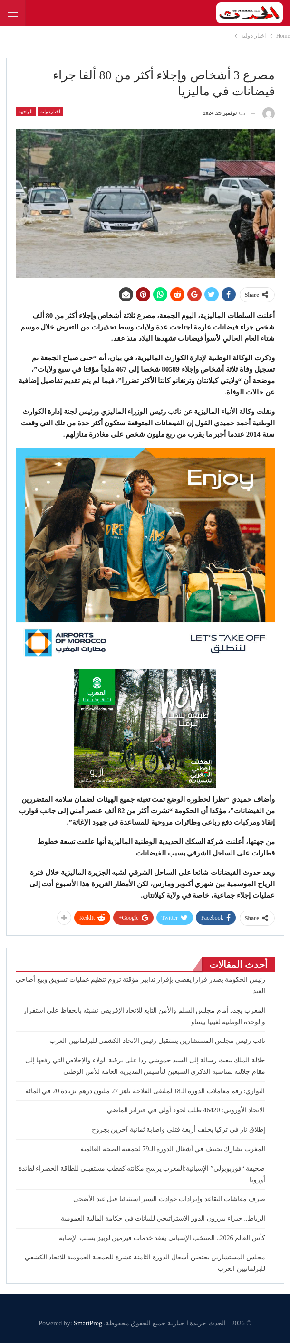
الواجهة (26, 111)
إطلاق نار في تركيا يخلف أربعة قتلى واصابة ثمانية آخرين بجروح (178, 1129)
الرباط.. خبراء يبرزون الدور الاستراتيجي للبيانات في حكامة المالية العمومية (163, 1218)
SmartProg (88, 1323)
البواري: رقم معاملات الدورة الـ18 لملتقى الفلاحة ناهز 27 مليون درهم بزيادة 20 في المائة (145, 1091)
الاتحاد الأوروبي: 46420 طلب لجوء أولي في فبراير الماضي (184, 1110)
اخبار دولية (50, 111)
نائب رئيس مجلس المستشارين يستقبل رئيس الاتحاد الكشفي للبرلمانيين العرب (157, 1040)
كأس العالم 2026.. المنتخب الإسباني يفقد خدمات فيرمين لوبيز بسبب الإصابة (162, 1237)
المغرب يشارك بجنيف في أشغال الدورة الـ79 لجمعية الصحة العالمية (172, 1149)
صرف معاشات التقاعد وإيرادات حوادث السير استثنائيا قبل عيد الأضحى (169, 1198)
